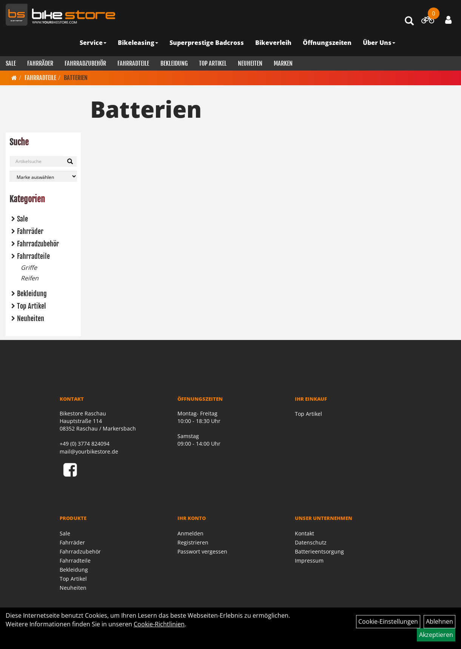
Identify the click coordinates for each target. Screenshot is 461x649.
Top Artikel (213, 63)
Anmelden (190, 533)
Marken (283, 63)
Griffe (29, 267)
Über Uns (379, 42)
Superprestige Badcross (207, 42)
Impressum (309, 560)
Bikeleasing (138, 42)
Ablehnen (439, 621)
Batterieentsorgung (319, 551)
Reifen (30, 278)
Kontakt (304, 533)
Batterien (76, 78)
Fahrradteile (133, 63)
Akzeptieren (436, 635)
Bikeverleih (273, 42)
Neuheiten (250, 63)
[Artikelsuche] (409, 21)
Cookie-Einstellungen (388, 621)
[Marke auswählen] (43, 176)
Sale (11, 63)
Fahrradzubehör (85, 63)
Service (93, 42)
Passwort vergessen (202, 551)
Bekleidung (174, 63)
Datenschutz (311, 542)
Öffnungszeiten (327, 42)
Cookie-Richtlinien (159, 624)
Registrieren (192, 542)
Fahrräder (40, 63)
